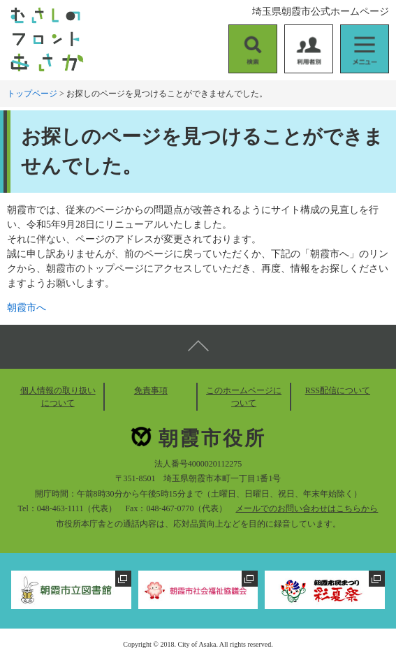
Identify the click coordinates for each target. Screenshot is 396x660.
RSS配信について (337, 390)
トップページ (32, 93)
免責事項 (151, 390)
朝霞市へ (26, 307)
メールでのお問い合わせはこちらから (306, 508)
